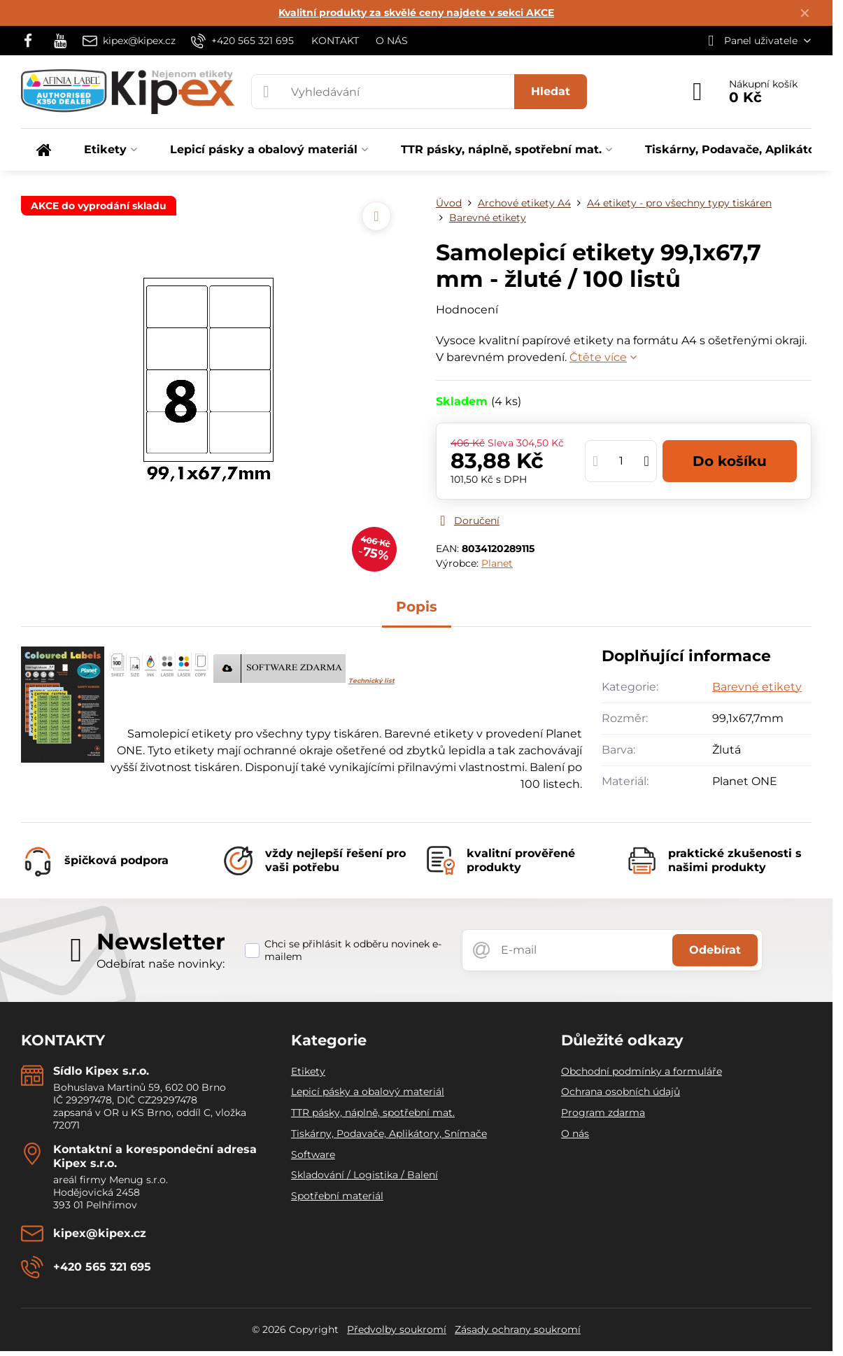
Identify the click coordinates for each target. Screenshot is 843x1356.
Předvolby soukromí (396, 1329)
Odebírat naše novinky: (161, 963)
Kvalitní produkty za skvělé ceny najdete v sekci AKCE (416, 12)
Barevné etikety (757, 686)
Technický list (371, 680)
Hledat (550, 91)
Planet (497, 563)
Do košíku (730, 461)
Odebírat (715, 949)
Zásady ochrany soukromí (518, 1329)
